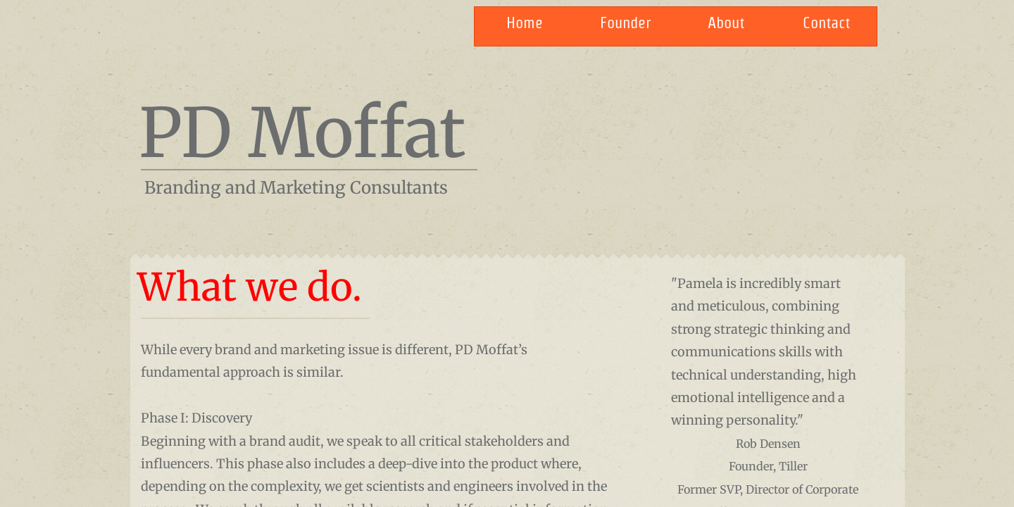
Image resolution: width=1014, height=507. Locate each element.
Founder (625, 22)
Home (524, 22)
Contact (826, 22)
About (726, 22)
